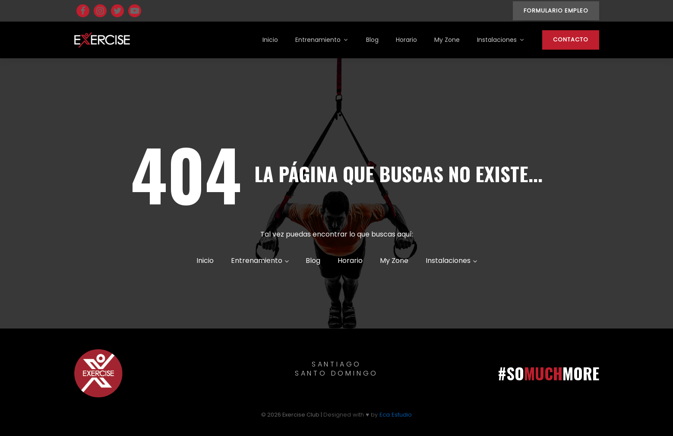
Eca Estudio (395, 415)
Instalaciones (501, 39)
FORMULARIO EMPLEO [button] (556, 10)
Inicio (270, 39)
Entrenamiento (322, 39)
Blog (372, 39)
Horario (406, 39)
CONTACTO (570, 39)
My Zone (447, 39)
